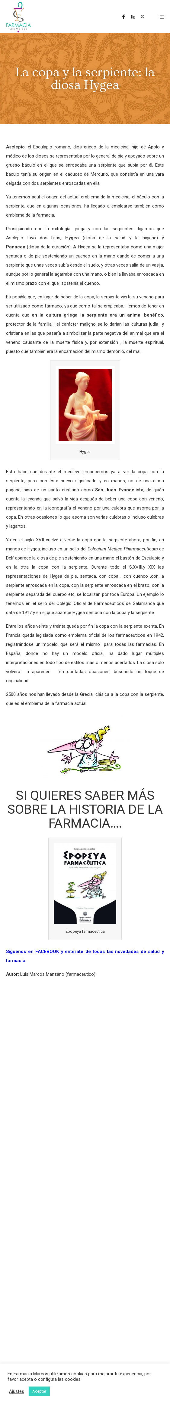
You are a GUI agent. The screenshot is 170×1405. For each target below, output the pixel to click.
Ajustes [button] (16, 1391)
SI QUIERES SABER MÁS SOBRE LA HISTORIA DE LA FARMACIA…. (85, 809)
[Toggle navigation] (162, 17)
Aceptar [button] (39, 1391)
